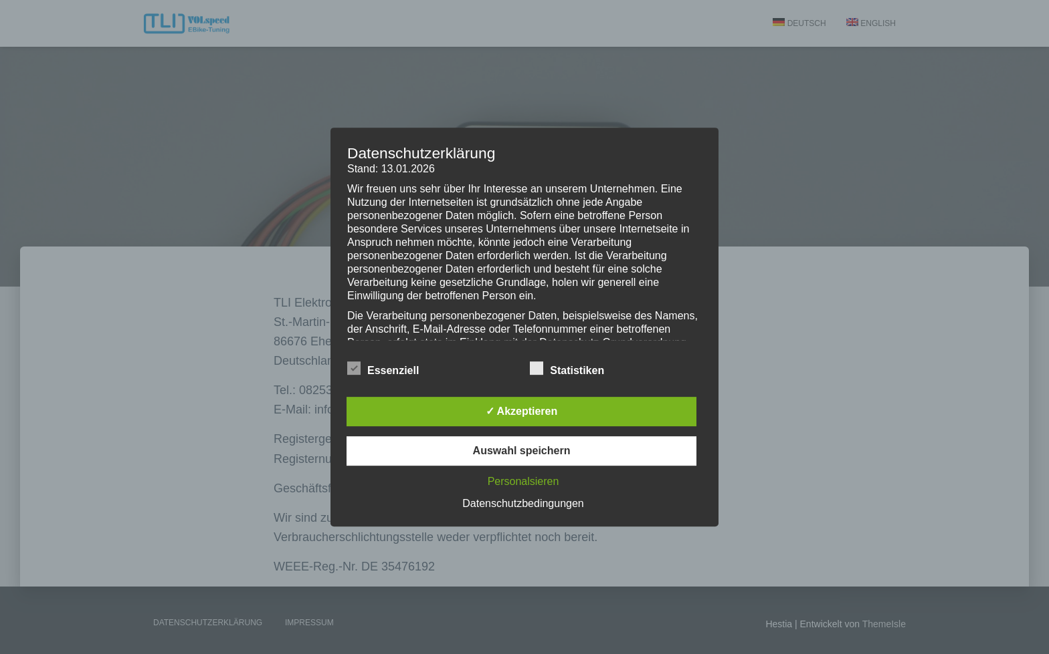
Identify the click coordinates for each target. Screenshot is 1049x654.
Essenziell (383, 368)
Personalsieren (523, 481)
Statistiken (567, 368)
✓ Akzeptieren (522, 411)
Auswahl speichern (522, 450)
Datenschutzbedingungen (522, 503)
